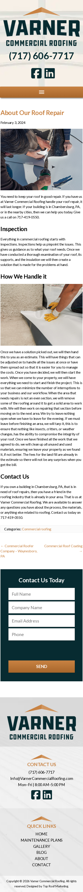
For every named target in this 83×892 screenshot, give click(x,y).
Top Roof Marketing (55, 886)
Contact (41, 864)
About (41, 858)
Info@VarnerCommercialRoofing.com (41, 778)
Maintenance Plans (41, 840)
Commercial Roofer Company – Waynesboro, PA (18, 551)
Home (41, 833)
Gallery (41, 846)
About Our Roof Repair (32, 112)
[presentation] (41, 650)
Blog (41, 852)
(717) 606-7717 (41, 55)
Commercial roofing (36, 529)
